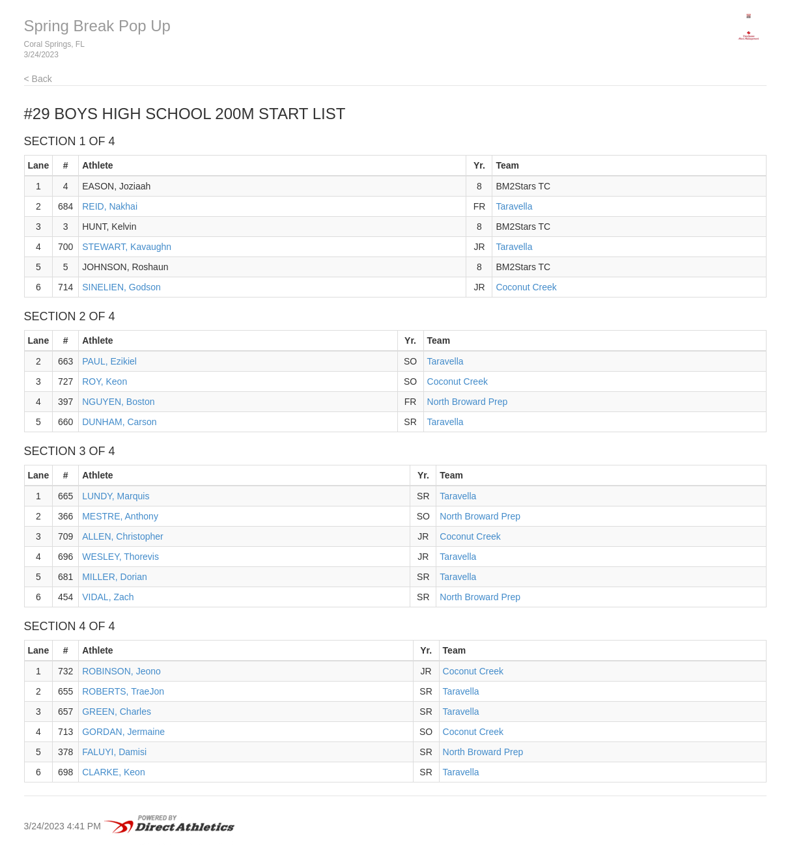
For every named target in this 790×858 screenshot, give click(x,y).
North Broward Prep (467, 401)
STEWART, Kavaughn (126, 247)
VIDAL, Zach (108, 597)
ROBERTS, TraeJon (123, 691)
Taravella (514, 206)
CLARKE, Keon (113, 772)
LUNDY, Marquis (115, 496)
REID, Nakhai (109, 206)
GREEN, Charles (116, 711)
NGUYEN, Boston (118, 401)
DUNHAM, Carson (119, 422)
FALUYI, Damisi (114, 752)
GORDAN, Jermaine (123, 732)
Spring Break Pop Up (97, 26)
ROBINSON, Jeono (121, 671)
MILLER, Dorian (114, 577)
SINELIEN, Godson (121, 287)
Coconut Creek (526, 287)
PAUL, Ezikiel (109, 361)
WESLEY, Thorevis (120, 556)
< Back (38, 79)
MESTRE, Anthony (120, 516)
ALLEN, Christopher (122, 536)
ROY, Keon (104, 381)
